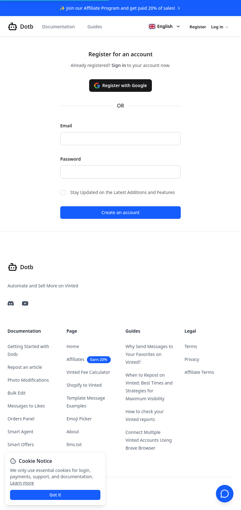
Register (198, 27)
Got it (55, 495)
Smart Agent (20, 432)
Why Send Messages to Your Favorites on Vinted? (149, 354)
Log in (219, 27)
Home (73, 346)
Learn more (22, 483)
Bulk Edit (17, 393)
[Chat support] (224, 493)
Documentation (58, 27)
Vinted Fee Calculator (88, 372)
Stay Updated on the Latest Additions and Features (117, 192)
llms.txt (74, 444)
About (73, 432)
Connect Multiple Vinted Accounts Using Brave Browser (149, 440)
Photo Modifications (28, 380)
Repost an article (25, 367)
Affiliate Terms (199, 372)
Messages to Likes (26, 406)
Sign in (119, 65)
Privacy (192, 359)
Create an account (120, 212)
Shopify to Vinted (84, 385)
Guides (95, 27)
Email (66, 126)
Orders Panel (21, 419)
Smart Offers (21, 444)
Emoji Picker (79, 419)
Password (70, 159)
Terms (191, 346)
